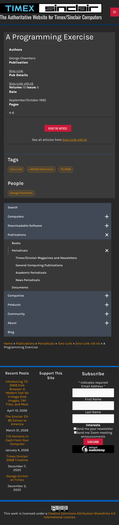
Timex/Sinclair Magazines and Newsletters (46, 258)
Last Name (93, 412)
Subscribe (93, 442)
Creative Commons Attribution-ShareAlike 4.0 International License (79, 515)
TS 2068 (66, 169)
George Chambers (21, 193)
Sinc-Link (16, 71)
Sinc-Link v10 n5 (21, 84)
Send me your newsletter (94, 429)
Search (13, 208)
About (59, 323)
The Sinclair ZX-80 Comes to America (17, 420)
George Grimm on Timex (17, 478)
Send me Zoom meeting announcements (94, 434)
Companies (59, 296)
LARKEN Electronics (41, 169)
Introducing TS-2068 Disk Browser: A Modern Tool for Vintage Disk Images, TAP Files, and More (17, 393)
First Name (93, 399)
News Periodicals (28, 280)
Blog (11, 332)
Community (59, 314)
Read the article (57, 129)
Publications (59, 235)
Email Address (93, 386)
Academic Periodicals (31, 273)
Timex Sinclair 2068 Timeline (17, 458)
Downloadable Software (59, 226)
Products (59, 305)
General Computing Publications (39, 265)
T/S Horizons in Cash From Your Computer (17, 440)
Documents (20, 288)
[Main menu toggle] (114, 12)
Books (16, 243)
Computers (59, 216)
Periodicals (61, 251)
